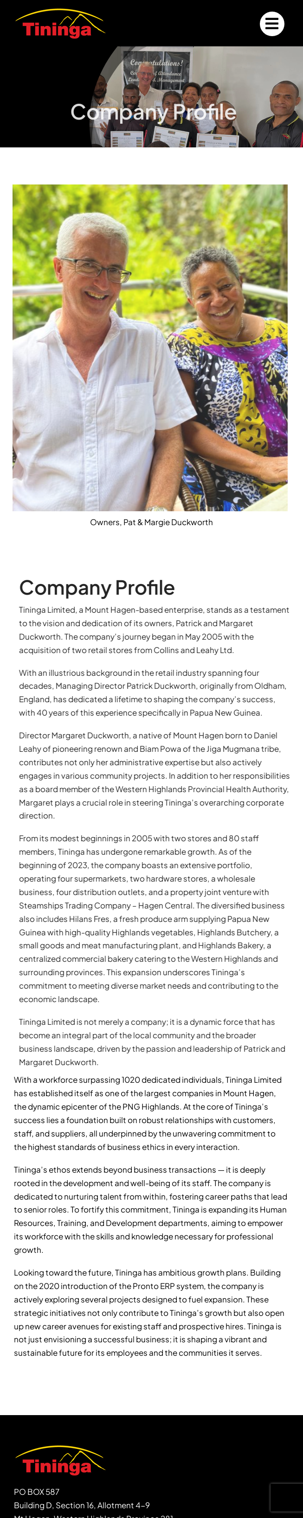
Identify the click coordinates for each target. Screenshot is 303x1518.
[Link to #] (272, 24)
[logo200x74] (60, 10)
